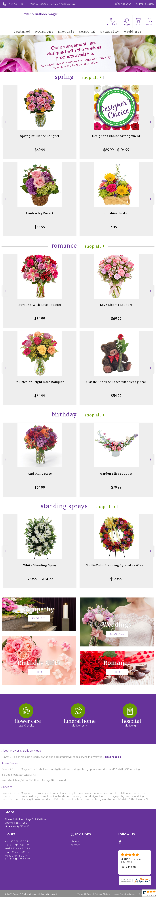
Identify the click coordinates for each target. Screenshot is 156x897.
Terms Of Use (84, 894)
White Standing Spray (40, 565)
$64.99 (39, 395)
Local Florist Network (124, 894)
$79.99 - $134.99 (40, 579)
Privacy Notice (102, 894)
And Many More (40, 473)
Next (151, 122)
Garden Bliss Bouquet (116, 473)
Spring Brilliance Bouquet (39, 136)
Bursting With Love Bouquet (39, 305)
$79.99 (116, 487)
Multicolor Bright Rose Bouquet (40, 382)
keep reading (113, 756)
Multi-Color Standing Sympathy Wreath (116, 565)
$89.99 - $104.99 (116, 149)
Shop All (90, 77)
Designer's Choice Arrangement (116, 136)
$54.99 (116, 395)
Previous (5, 122)
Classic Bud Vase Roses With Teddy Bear (116, 382)
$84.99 (39, 318)
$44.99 (39, 227)
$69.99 (40, 149)
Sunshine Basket (116, 213)
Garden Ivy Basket (39, 213)
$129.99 (116, 579)
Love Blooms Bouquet (116, 305)
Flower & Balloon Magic (39, 14)
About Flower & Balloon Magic (22, 750)
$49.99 (116, 227)
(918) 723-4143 (15, 3)
